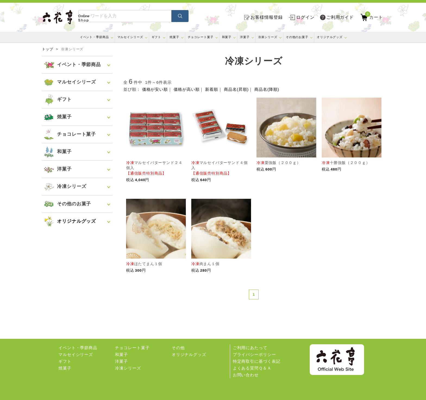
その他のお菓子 (297, 37)
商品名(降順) (266, 89)
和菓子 (227, 37)
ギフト (156, 37)
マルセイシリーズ (130, 37)
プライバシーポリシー (254, 354)
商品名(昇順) (236, 89)
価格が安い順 (155, 89)
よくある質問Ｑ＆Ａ (252, 368)
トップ (47, 49)
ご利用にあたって (250, 347)
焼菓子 (174, 37)
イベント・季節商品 (94, 37)
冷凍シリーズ (267, 37)
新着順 (211, 89)
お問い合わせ (246, 375)
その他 (178, 347)
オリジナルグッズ (330, 37)
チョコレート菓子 (201, 37)
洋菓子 (245, 37)
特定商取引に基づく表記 (256, 361)
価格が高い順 (186, 89)
